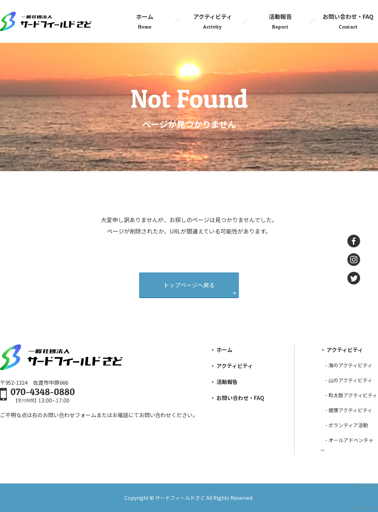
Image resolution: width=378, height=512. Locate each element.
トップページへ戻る (189, 285)
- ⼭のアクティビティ (348, 380)
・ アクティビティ (231, 365)
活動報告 (280, 21)
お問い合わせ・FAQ (348, 21)
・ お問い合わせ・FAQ (237, 397)
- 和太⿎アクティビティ (351, 395)
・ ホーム (221, 349)
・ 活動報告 (224, 381)
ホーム (145, 21)
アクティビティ (212, 21)
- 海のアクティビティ (348, 365)
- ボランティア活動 (346, 425)
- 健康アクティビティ (348, 410)
